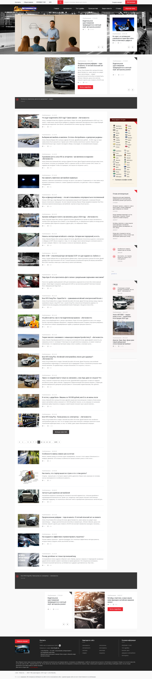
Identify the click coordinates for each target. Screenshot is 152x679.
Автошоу (84, 650)
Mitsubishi (118, 169)
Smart (128, 165)
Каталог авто (125, 650)
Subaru (128, 167)
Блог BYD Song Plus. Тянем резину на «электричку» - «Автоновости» (67, 417)
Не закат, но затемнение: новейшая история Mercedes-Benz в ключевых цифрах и (123, 38)
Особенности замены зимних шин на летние (58, 454)
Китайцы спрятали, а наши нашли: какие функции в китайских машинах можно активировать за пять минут (123, 225)
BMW (117, 135)
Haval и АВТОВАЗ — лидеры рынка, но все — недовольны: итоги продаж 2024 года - (122, 316)
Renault (128, 158)
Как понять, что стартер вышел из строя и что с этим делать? (64, 473)
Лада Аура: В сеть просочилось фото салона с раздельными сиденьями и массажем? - (73, 278)
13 (50, 442)
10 (41, 442)
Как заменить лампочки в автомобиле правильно (60, 178)
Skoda (128, 162)
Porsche (128, 155)
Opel (128, 151)
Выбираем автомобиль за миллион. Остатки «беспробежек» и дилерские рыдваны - (72, 137)
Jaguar (129, 144)
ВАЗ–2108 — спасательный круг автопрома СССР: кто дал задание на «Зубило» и (71, 256)
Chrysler (118, 142)
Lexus (117, 153)
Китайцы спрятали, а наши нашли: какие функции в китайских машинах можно (121, 600)
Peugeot (128, 153)
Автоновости (86, 645)
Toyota (128, 171)
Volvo (128, 176)
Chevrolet (118, 144)
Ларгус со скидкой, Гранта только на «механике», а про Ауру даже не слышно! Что (71, 378)
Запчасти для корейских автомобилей (56, 493)
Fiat (129, 130)
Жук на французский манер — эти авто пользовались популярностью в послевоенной (73, 197)
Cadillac (118, 140)
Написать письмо (22, 641)
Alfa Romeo (118, 126)
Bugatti (117, 137)
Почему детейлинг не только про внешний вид (59, 556)
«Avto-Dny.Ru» (34, 667)
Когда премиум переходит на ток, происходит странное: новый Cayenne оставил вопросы (122, 216)
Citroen (117, 147)
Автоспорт (102, 650)
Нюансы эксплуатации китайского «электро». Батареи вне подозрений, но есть (70, 236)
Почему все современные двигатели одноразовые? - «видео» (37, 99)
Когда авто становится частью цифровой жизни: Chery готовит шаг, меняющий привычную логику (123, 235)
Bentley (117, 133)
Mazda (117, 162)
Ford (129, 133)
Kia (129, 147)
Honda (129, 135)
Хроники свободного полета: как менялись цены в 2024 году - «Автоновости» (70, 217)
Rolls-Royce (129, 160)
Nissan (117, 171)
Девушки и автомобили (128, 653)
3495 (55, 442)
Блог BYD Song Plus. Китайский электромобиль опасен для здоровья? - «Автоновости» (68, 358)
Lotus (117, 158)
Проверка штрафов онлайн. (123, 180)
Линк (112, 271)
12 (47, 442)
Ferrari (129, 128)
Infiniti (129, 140)
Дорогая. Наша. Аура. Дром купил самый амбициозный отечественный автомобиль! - (123, 342)
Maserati (118, 160)
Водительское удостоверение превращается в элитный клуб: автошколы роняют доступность (122, 199)
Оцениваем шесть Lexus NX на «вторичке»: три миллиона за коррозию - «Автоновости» (68, 158)
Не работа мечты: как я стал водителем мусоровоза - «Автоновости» (67, 318)
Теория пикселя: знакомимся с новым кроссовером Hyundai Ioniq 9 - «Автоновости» (72, 337)
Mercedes (118, 165)
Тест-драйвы (125, 648)
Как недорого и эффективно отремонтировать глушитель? (63, 537)
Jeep (129, 142)
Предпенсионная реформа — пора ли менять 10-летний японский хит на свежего (90, 65)
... (15, 670)
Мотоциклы (125, 655)
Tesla (128, 169)
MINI (117, 167)
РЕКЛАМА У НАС (127, 645)
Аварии (84, 653)
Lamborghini (119, 155)
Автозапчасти (86, 648)
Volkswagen (118, 176)
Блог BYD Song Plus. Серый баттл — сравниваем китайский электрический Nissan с (72, 298)
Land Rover (118, 151)
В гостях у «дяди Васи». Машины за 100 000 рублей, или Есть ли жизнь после (70, 397)
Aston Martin (119, 128)
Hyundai (130, 137)
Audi (117, 130)
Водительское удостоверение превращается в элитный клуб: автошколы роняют (92, 24)
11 (44, 442)
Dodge (129, 126)
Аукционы (102, 653)
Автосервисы (103, 648)
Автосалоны (102, 645)
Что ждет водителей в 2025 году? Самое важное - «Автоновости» (65, 118)
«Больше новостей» (61, 432)
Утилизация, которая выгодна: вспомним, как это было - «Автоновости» (126, 289)
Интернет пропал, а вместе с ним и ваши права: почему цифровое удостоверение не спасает (123, 207)
